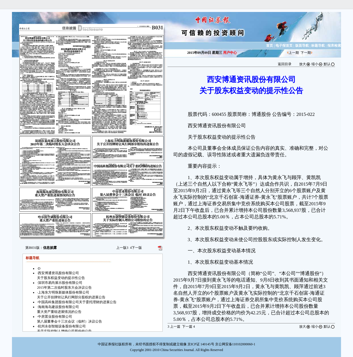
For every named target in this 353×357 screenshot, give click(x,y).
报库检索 (334, 46)
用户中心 (230, 53)
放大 (305, 64)
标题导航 (318, 46)
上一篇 (174, 327)
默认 (329, 64)
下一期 (306, 53)
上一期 (294, 53)
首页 (269, 46)
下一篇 (188, 327)
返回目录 (284, 64)
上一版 (122, 248)
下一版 (136, 248)
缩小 (317, 64)
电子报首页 (284, 46)
